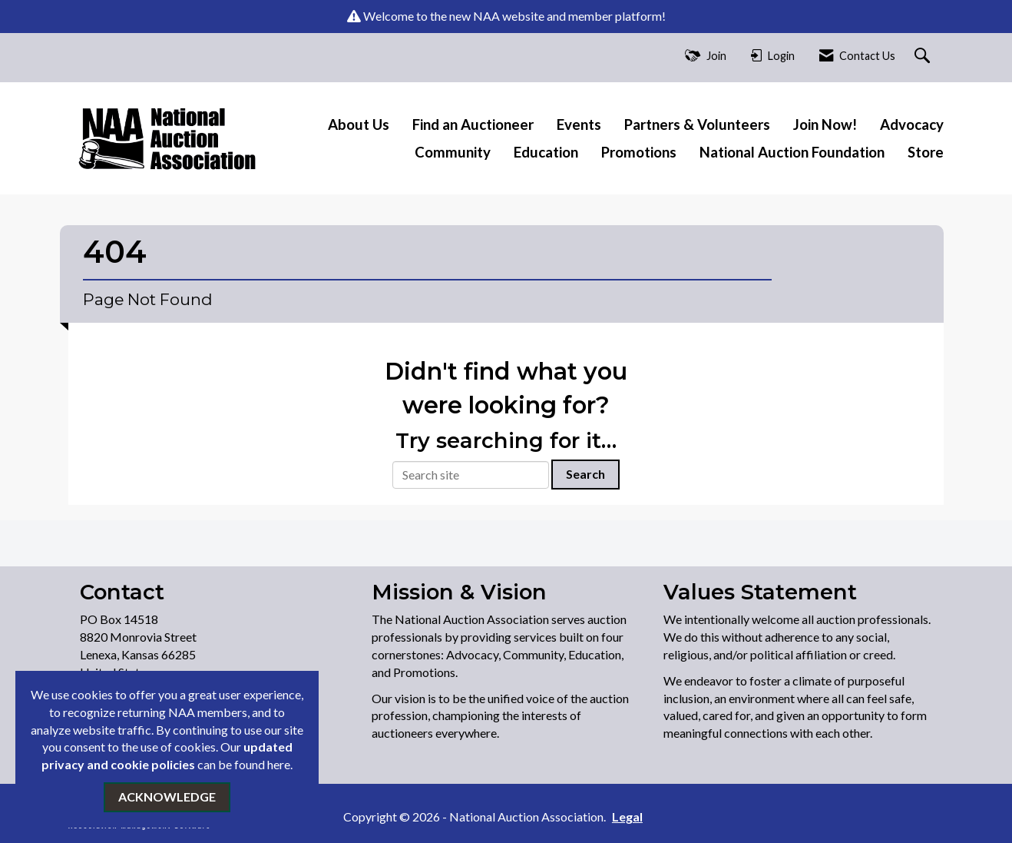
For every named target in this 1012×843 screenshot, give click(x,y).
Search (585, 473)
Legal (627, 816)
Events (579, 124)
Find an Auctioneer (473, 124)
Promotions (638, 152)
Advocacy (912, 124)
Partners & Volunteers (697, 124)
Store (926, 152)
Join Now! (825, 124)
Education (546, 152)
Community (453, 152)
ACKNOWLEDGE (167, 796)
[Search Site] (924, 56)
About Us (358, 124)
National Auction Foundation (792, 152)
